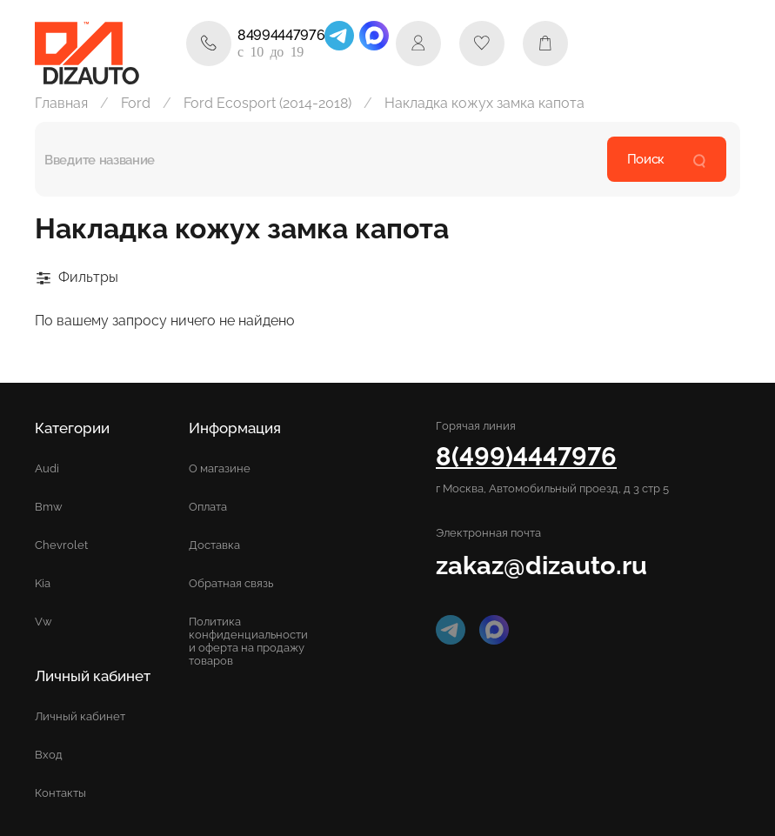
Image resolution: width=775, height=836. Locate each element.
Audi (47, 468)
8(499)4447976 (526, 456)
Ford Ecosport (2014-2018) (267, 103)
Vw (43, 621)
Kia (42, 583)
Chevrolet (61, 545)
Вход (49, 754)
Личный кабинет (80, 716)
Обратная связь (231, 583)
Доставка (214, 545)
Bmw (49, 506)
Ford (135, 103)
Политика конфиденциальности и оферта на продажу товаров (248, 641)
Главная (61, 103)
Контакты (60, 792)
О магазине (220, 468)
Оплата (208, 506)
